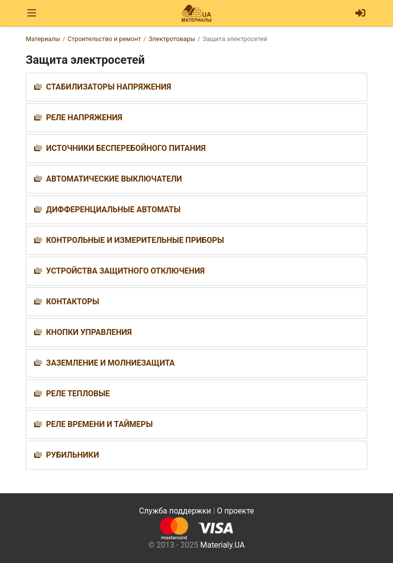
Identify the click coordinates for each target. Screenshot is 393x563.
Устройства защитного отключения (125, 271)
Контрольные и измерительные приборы (135, 240)
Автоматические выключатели (114, 179)
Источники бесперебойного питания (125, 148)
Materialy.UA (222, 545)
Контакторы (72, 301)
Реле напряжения (84, 117)
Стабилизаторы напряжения (108, 87)
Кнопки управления (89, 332)
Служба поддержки (175, 511)
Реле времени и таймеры (99, 424)
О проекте (235, 511)
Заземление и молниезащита (110, 363)
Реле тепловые (78, 393)
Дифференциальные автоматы (113, 209)
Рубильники (72, 455)
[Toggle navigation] (31, 13)
